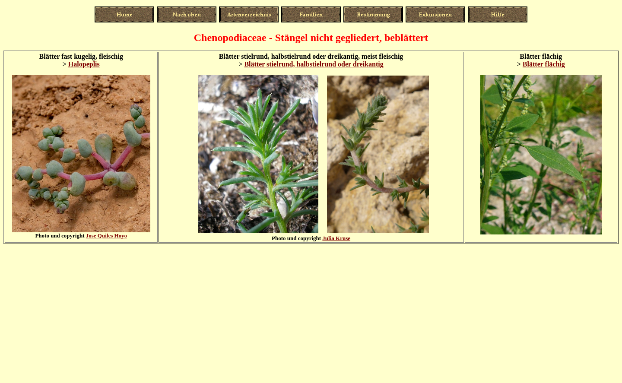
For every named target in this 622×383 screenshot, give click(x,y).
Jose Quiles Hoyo (106, 235)
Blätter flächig (544, 64)
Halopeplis (84, 64)
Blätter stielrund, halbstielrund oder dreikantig (313, 64)
